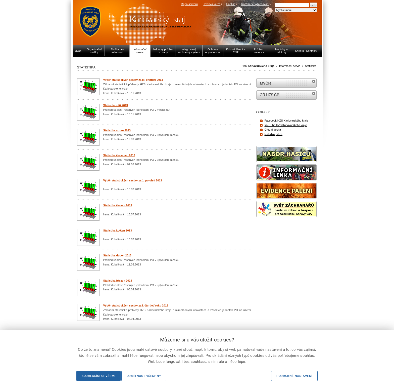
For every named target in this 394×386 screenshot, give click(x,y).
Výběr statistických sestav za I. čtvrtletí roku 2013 (135, 305)
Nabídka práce (274, 134)
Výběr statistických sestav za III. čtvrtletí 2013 (133, 79)
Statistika (310, 65)
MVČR (286, 83)
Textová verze (211, 4)
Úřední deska (273, 129)
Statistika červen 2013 (117, 205)
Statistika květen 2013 (117, 230)
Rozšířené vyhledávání (255, 4)
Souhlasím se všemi (98, 376)
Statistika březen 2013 (117, 280)
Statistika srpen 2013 (117, 130)
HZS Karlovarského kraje (258, 65)
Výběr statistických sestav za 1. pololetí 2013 (132, 180)
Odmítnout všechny (144, 376)
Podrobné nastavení (294, 376)
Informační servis (289, 65)
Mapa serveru (189, 4)
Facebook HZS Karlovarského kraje (286, 120)
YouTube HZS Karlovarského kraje (286, 125)
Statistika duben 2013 (117, 255)
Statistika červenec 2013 (119, 155)
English (230, 4)
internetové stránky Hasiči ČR (286, 95)
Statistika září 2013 (115, 105)
